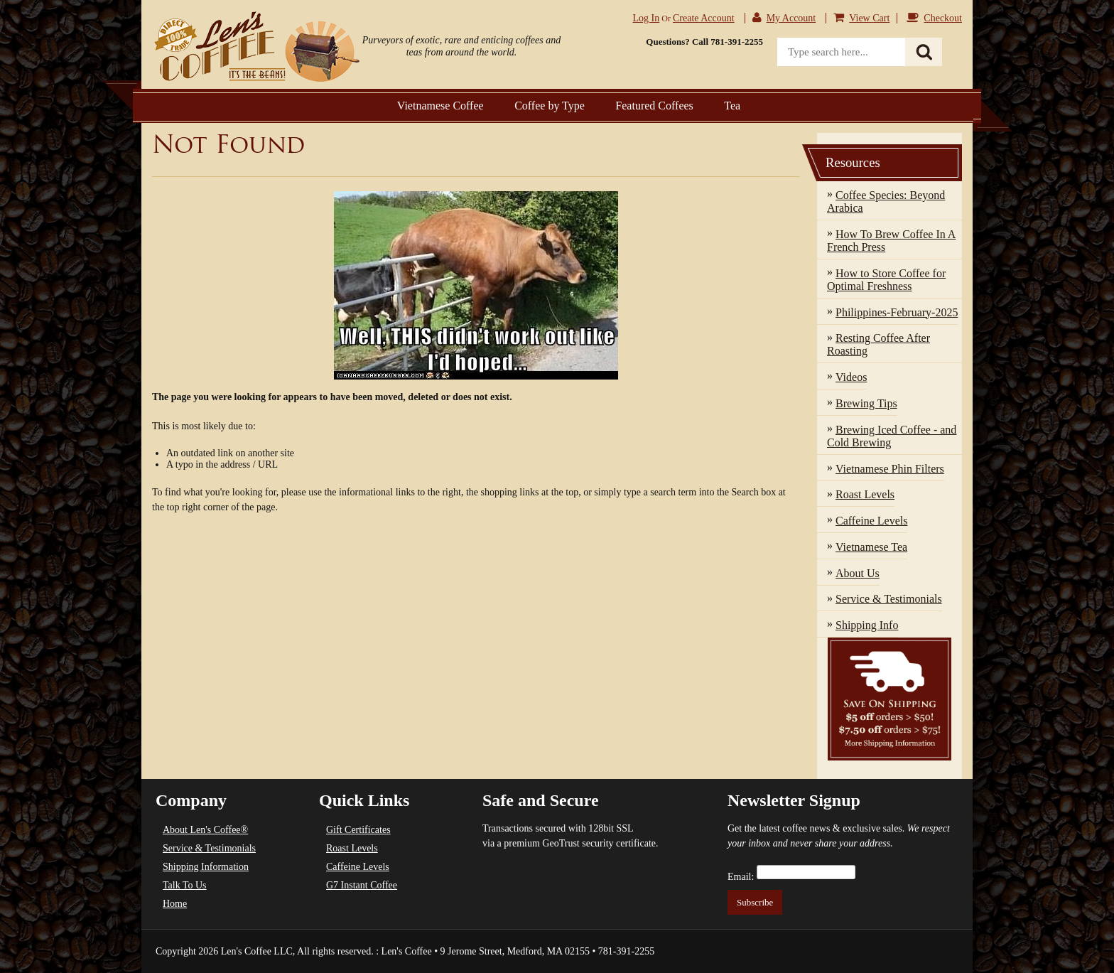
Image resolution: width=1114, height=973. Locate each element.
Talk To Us (185, 885)
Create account (704, 18)
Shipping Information (206, 866)
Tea (732, 106)
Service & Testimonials (209, 848)
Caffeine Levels (357, 866)
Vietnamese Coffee (440, 106)
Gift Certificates (358, 829)
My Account (791, 18)
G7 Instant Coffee (361, 885)
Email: (741, 876)
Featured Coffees (654, 106)
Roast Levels (352, 848)
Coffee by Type (549, 106)
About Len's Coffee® (205, 829)
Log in (646, 18)
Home (175, 903)
